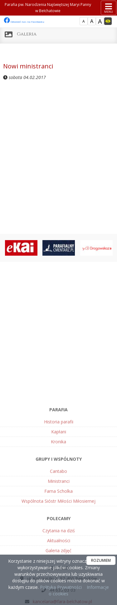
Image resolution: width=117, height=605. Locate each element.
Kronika (58, 497)
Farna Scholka (58, 546)
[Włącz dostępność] (108, 21)
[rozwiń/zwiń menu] (108, 8)
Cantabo (58, 526)
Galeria (27, 34)
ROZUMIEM (101, 560)
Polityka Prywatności (60, 587)
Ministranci (59, 536)
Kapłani (58, 487)
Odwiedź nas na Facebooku (24, 21)
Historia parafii (58, 477)
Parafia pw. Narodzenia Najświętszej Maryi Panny (48, 8)
